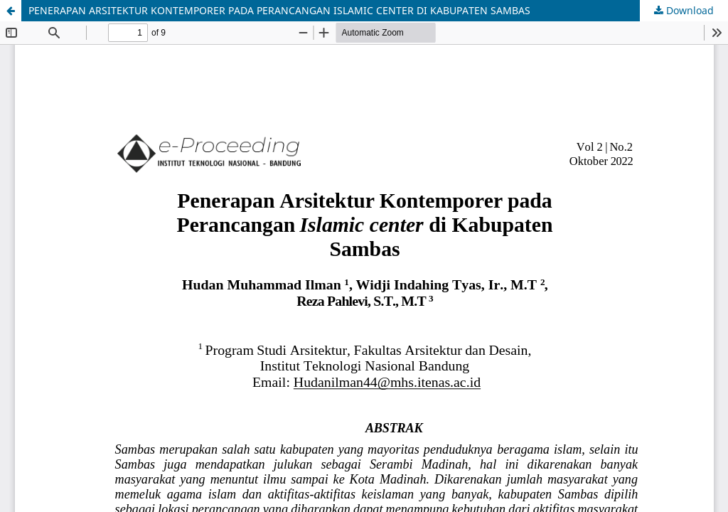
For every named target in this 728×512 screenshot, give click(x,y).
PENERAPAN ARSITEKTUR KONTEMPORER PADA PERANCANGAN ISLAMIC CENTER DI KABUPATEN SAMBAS (279, 10)
